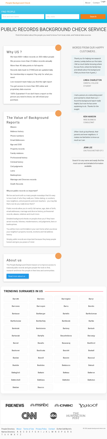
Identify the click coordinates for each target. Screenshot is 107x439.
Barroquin (41, 306)
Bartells (66, 314)
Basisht (66, 350)
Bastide (16, 365)
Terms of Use (28, 429)
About (87, 3)
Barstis (91, 306)
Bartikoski (66, 321)
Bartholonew (16, 321)
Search (92, 16)
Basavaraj (66, 343)
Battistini (66, 380)
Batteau (66, 373)
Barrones (16, 306)
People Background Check (18, 3)
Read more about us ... (17, 276)
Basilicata (41, 350)
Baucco (41, 387)
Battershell (15, 380)
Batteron (91, 373)
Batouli (91, 365)
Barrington (66, 299)
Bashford (91, 343)
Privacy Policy (41, 429)
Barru (66, 306)
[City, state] (62, 16)
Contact (96, 3)
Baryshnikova (66, 336)
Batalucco (66, 365)
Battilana (41, 380)
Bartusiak (16, 336)
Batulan (16, 387)
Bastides (41, 365)
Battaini (41, 373)
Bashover (16, 350)
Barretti (16, 299)
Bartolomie (41, 328)
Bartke (91, 321)
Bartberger (40, 314)
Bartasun (15, 314)
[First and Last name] (23, 16)
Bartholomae (91, 314)
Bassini (66, 358)
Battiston (91, 380)
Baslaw (16, 358)
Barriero (40, 299)
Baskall (91, 350)
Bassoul (91, 358)
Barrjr (91, 299)
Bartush (91, 328)
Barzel (15, 343)
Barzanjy (91, 336)
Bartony (66, 328)
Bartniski (15, 328)
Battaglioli (16, 373)
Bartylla (41, 336)
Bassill (41, 358)
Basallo (41, 343)
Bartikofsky (41, 321)
